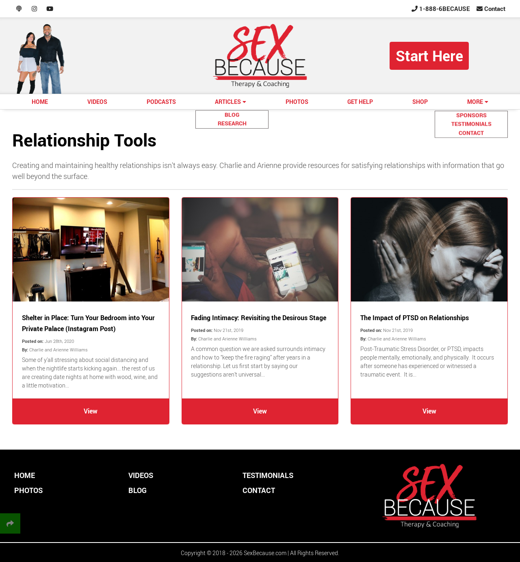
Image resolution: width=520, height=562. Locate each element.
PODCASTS (161, 102)
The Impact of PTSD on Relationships (414, 317)
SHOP (420, 102)
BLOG (137, 490)
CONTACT (259, 490)
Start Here (429, 55)
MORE (475, 102)
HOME (40, 102)
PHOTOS (297, 102)
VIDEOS (97, 102)
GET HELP (360, 102)
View (91, 411)
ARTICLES (228, 102)
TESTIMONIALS (268, 475)
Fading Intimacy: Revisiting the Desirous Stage (258, 317)
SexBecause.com (265, 553)
